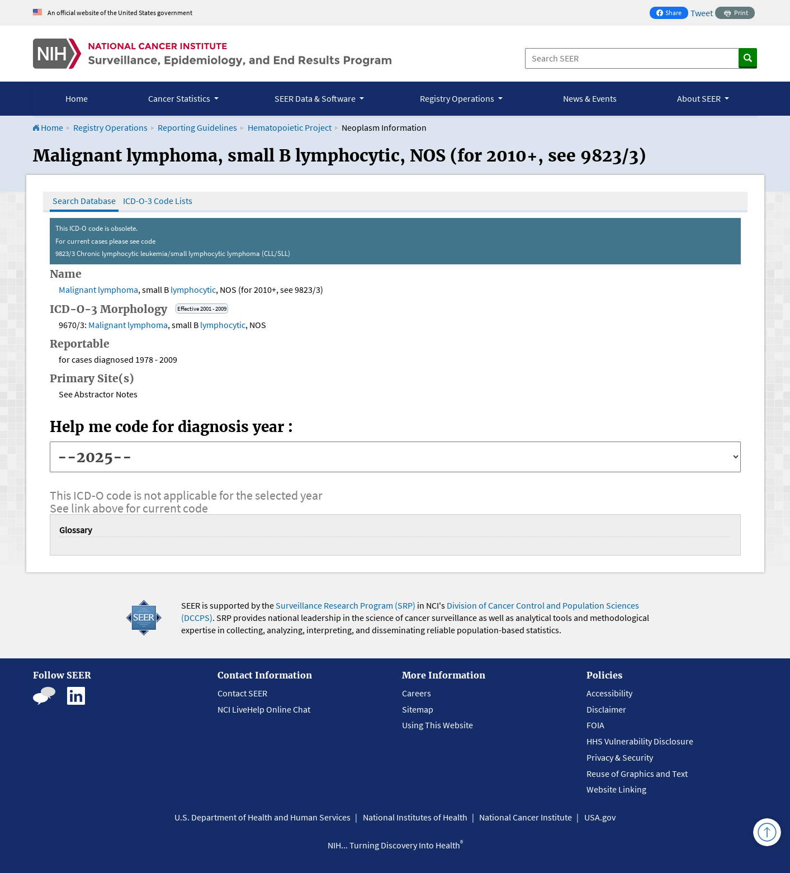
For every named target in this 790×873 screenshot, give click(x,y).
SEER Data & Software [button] (316, 98)
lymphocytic (193, 289)
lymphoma (118, 289)
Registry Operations (110, 127)
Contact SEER (242, 693)
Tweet (701, 12)
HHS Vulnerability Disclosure (639, 741)
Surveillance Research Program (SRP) (345, 605)
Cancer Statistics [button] (180, 98)
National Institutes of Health (415, 817)
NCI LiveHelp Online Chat (263, 709)
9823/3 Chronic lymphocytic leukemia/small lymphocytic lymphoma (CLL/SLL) (172, 253)
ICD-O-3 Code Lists (157, 200)
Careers (416, 693)
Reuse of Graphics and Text (637, 773)
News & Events (590, 98)
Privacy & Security (619, 757)
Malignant (77, 289)
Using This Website (437, 724)
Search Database (84, 200)
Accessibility (609, 693)
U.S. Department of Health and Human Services (262, 817)
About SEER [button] (699, 98)
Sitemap (417, 709)
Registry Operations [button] (458, 98)
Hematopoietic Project (290, 127)
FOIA (595, 724)
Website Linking (616, 789)
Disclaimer (606, 709)
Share (672, 13)
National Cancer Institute (525, 817)
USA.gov (600, 817)
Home (76, 98)
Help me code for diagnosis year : (171, 426)
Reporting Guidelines (197, 127)
